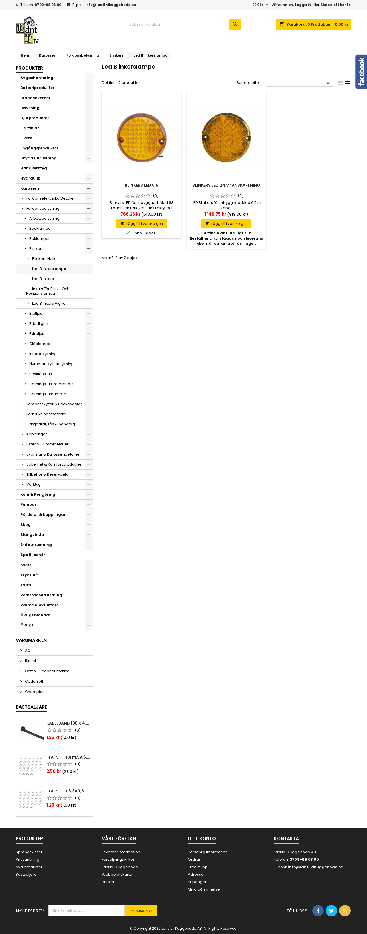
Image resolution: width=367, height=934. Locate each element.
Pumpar (28, 504)
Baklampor (39, 238)
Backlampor (40, 228)
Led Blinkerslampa (49, 268)
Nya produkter (29, 867)
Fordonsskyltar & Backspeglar (54, 404)
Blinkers (36, 248)
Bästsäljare (31, 707)
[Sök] (183, 24)
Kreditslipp (198, 867)
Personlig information (208, 852)
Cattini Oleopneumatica (47, 671)
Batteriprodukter (37, 87)
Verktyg (33, 484)
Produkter (29, 68)
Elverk (26, 138)
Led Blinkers (43, 278)
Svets (25, 565)
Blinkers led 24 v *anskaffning (226, 185)
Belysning (30, 108)
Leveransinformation (121, 852)
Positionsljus (40, 374)
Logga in (303, 4)
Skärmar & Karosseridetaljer (52, 454)
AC (27, 650)
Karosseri (29, 188)
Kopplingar (36, 434)
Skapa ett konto (336, 4)
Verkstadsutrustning (41, 595)
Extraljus (36, 333)
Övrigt (26, 625)
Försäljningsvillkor (118, 859)
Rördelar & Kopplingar (43, 514)
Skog (25, 524)
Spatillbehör (32, 554)
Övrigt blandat (35, 615)
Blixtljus (35, 313)
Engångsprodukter (39, 148)
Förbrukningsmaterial (46, 414)
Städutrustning (36, 544)
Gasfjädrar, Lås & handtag (50, 424)
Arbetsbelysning (44, 218)
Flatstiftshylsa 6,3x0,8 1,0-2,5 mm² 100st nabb (68, 757)
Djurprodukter (34, 118)
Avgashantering (36, 77)
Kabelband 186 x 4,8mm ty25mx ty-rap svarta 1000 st (68, 723)
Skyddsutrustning (38, 158)
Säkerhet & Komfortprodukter (53, 464)
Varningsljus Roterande (51, 384)
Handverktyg (33, 168)
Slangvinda (32, 534)
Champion (34, 691)
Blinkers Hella (44, 258)
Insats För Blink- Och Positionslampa (47, 291)
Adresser (196, 874)
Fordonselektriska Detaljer (50, 198)
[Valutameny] (260, 5)
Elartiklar (29, 128)
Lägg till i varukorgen (141, 223)
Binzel (30, 660)
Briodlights (39, 323)
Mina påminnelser (204, 889)
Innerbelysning (43, 353)
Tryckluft (29, 575)
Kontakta (286, 838)
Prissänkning (27, 859)
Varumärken (31, 640)
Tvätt (26, 585)
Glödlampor (40, 343)
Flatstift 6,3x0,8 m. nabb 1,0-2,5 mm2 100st (68, 791)
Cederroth (34, 681)
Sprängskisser (29, 852)
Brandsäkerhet (35, 98)
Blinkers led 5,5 (141, 185)
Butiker (108, 882)
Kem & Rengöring (37, 494)
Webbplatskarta (117, 874)
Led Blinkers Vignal (49, 303)
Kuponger (197, 882)
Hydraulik (30, 178)
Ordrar (194, 859)
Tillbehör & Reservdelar (48, 474)
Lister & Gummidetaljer (47, 444)
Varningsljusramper (47, 394)
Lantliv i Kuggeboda (120, 867)
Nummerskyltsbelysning (51, 363)
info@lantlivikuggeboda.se (110, 4)
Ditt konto (202, 838)
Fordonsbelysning (43, 208)
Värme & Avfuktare (39, 605)
